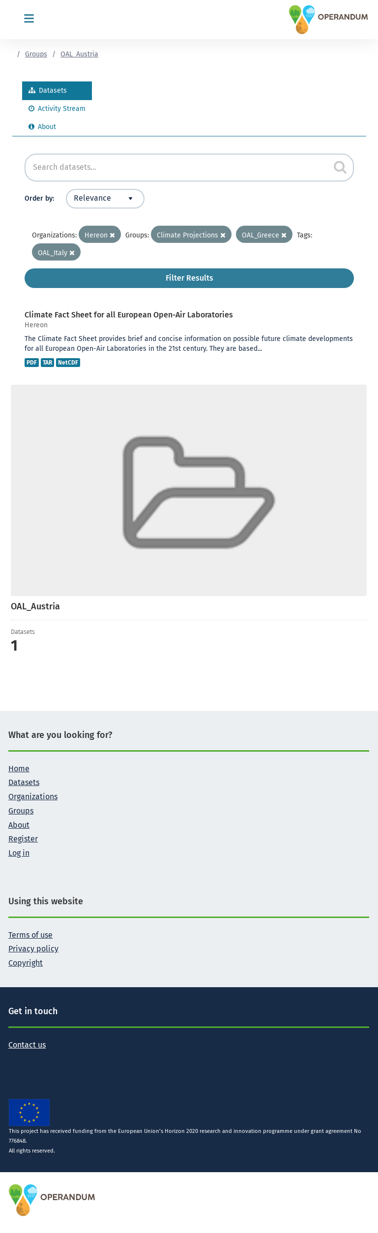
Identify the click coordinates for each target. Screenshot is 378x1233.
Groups (36, 54)
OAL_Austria (79, 54)
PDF (32, 362)
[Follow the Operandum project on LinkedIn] (48, 1060)
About (42, 127)
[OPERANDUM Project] (52, 1200)
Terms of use (30, 935)
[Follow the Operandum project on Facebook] (32, 1060)
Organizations (33, 796)
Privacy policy (33, 948)
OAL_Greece (264, 235)
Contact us (27, 1044)
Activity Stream (57, 109)
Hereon (100, 235)
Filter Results (189, 278)
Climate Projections (191, 235)
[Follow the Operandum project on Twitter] (16, 1060)
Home (18, 768)
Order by (39, 198)
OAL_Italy (56, 253)
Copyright (25, 963)
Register (23, 838)
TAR (47, 362)
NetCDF (68, 362)
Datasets (48, 90)
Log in (18, 853)
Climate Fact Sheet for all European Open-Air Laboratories (129, 314)
